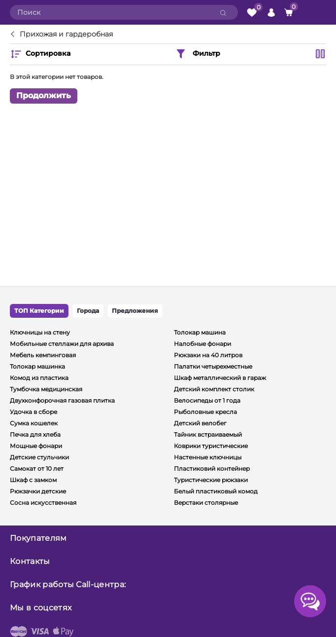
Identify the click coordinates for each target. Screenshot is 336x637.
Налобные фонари (202, 343)
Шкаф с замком (33, 480)
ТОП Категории (39, 310)
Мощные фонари (36, 446)
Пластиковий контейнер (212, 468)
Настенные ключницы (207, 457)
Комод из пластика (39, 377)
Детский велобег (200, 423)
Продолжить (43, 95)
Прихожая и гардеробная (66, 34)
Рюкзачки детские (38, 491)
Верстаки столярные (206, 502)
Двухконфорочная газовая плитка (62, 400)
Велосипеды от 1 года (207, 400)
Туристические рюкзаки (211, 480)
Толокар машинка (37, 366)
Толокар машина (200, 332)
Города (88, 310)
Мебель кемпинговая (43, 355)
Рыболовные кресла (205, 411)
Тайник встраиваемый (208, 434)
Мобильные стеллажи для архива (62, 343)
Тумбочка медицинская (46, 389)
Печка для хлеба (35, 434)
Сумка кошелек (34, 423)
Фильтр (197, 54)
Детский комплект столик (214, 389)
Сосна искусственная (43, 502)
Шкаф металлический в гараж (220, 377)
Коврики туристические (211, 446)
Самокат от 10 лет (37, 468)
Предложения (135, 310)
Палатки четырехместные (213, 366)
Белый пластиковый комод (216, 491)
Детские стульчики (39, 457)
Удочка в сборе (33, 411)
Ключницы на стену (40, 332)
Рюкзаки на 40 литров (208, 355)
